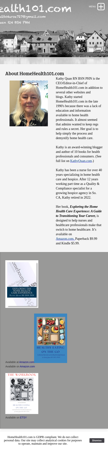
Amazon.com (26, 362)
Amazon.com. (65, 239)
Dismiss (97, 440)
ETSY (23, 417)
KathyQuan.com (81, 161)
